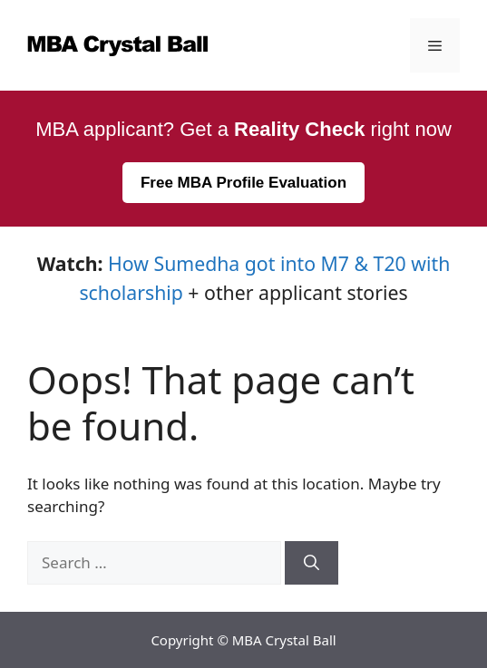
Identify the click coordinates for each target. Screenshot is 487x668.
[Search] (311, 563)
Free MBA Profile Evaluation (243, 182)
